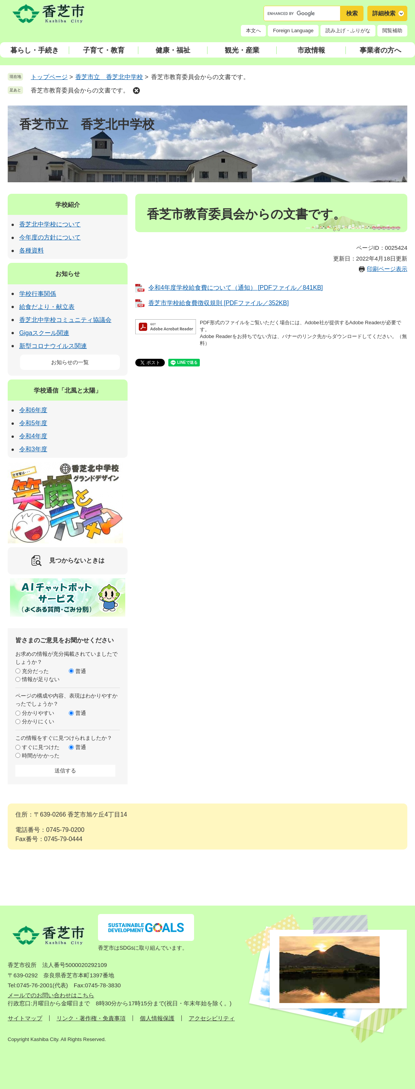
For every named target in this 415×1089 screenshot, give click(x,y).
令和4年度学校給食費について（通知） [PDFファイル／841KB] (235, 287)
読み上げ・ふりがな (347, 30)
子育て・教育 (103, 50)
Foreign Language (293, 30)
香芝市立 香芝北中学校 (109, 77)
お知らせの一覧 (70, 362)
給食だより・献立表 (47, 307)
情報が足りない (41, 679)
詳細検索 (383, 13)
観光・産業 (242, 50)
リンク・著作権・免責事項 (91, 1018)
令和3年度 (33, 449)
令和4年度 (33, 436)
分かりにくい (38, 721)
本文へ (253, 30)
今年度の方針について (50, 237)
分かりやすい (38, 713)
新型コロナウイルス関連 (53, 346)
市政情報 (311, 50)
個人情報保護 (157, 1018)
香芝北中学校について (50, 224)
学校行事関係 (37, 293)
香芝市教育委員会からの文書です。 (80, 90)
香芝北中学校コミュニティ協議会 (65, 320)
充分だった (35, 671)
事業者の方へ (380, 50)
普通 (80, 671)
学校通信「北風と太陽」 (67, 390)
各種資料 (31, 250)
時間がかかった (41, 755)
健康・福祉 (173, 50)
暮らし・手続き (34, 50)
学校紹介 (67, 204)
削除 (136, 90)
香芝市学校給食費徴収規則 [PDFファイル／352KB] (218, 303)
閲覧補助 (392, 30)
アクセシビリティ (212, 1018)
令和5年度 (33, 423)
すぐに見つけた (41, 747)
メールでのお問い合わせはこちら (51, 995)
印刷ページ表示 (387, 269)
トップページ (49, 77)
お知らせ (67, 274)
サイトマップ (25, 1018)
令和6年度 (33, 410)
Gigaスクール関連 (44, 333)
